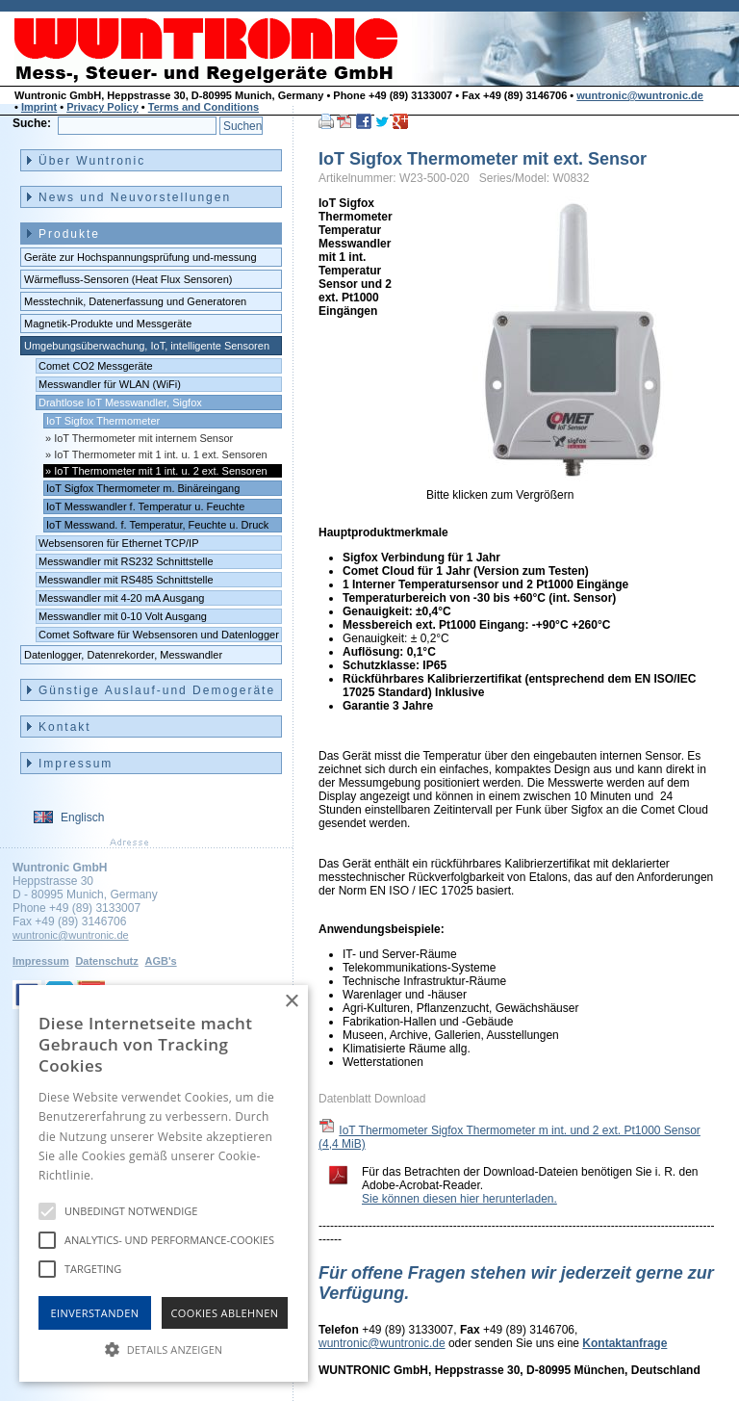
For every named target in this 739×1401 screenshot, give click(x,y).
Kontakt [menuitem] (64, 727)
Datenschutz (106, 961)
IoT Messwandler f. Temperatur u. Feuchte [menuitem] (145, 506)
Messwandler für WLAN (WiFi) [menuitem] (109, 384)
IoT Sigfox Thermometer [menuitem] (103, 421)
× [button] (291, 1002)
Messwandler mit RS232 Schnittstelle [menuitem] (126, 561)
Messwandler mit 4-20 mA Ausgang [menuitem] (121, 598)
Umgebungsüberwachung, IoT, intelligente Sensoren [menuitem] (146, 345)
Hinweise (120, 1175)
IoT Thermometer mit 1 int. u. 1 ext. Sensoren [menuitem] (161, 454)
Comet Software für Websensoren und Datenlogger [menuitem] (158, 634)
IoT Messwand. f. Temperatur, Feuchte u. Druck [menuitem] (157, 525)
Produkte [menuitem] (69, 234)
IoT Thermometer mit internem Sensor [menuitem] (143, 438)
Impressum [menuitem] (75, 763)
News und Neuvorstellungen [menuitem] (134, 197)
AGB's (160, 961)
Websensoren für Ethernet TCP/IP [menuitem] (118, 543)
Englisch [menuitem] (82, 817)
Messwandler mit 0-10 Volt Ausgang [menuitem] (122, 616)
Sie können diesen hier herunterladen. (459, 1199)
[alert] (163, 1183)
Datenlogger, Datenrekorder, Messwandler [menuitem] (123, 655)
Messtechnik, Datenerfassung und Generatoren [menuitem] (135, 301)
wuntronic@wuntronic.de (639, 95)
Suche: (32, 123)
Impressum (41, 961)
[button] (163, 1348)
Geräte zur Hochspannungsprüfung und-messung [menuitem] (140, 257)
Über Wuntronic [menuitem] (91, 161)
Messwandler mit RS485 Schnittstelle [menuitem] (126, 579)
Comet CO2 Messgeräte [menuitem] (95, 366)
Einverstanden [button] (95, 1313)
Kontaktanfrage (624, 1343)
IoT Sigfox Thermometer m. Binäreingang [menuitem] (143, 488)
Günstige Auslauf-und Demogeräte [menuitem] (156, 690)
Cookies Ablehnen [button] (225, 1313)
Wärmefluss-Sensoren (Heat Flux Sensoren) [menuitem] (128, 279)
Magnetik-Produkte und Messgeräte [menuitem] (107, 323)
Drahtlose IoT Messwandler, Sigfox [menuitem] (120, 402)
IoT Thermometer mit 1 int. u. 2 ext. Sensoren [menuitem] (161, 471)
